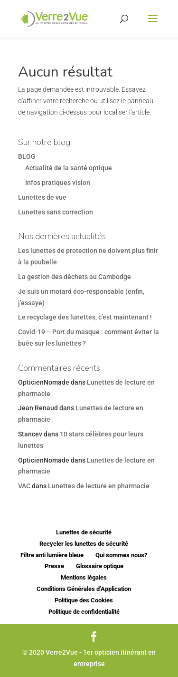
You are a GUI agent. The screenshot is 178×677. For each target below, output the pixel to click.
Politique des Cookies (84, 600)
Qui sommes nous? (121, 555)
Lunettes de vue (42, 197)
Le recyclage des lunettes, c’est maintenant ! (85, 317)
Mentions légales (84, 577)
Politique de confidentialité (84, 611)
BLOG (27, 156)
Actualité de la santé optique (68, 168)
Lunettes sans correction (55, 212)
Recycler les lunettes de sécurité (83, 543)
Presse (54, 566)
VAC (24, 486)
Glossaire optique (99, 566)
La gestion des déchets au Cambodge (74, 276)
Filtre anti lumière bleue (52, 555)
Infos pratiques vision (57, 182)
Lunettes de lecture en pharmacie (99, 486)
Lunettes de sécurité (84, 532)
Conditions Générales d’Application (84, 588)
